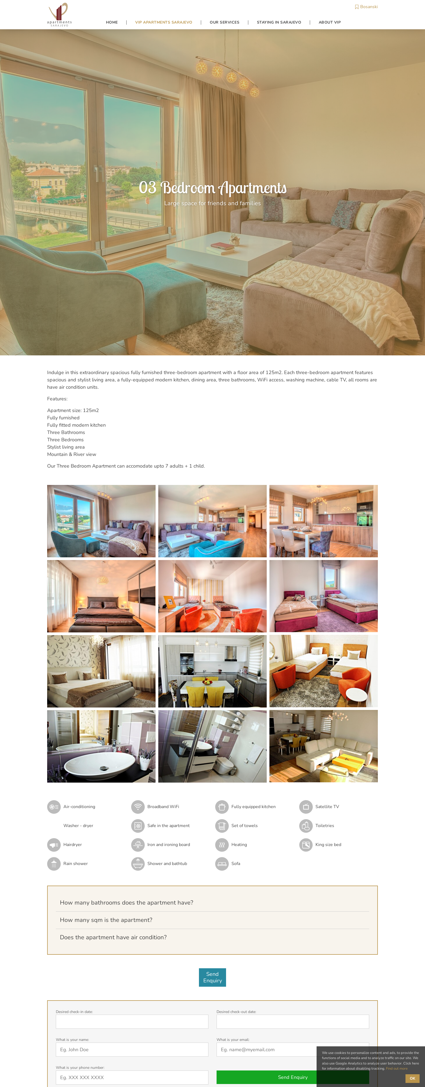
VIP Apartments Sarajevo (163, 22)
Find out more (397, 1068)
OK (412, 1078)
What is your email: (233, 1039)
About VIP (330, 22)
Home (112, 22)
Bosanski (366, 7)
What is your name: (72, 1039)
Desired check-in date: (74, 1011)
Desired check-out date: (236, 1011)
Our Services (224, 22)
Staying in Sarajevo (279, 22)
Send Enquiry (293, 1077)
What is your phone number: (80, 1067)
